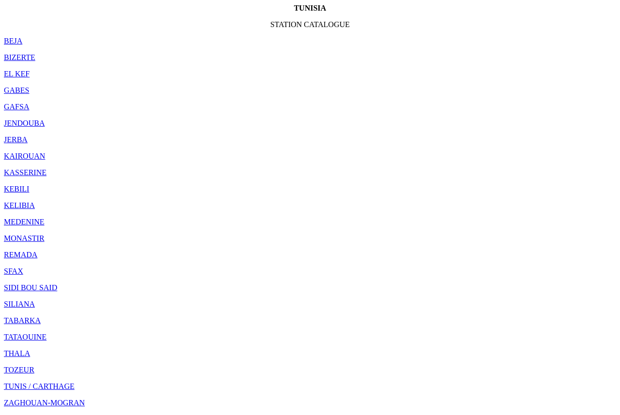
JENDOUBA (24, 123)
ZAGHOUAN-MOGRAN (44, 403)
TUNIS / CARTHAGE (39, 386)
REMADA (20, 255)
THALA (17, 353)
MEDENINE (24, 222)
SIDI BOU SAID (30, 287)
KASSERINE (25, 172)
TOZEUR (19, 370)
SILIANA (19, 304)
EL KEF (17, 74)
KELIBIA (19, 205)
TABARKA (22, 320)
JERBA (16, 139)
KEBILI (16, 189)
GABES (16, 90)
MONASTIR (24, 238)
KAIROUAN (24, 156)
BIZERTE (19, 57)
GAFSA (16, 107)
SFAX (13, 271)
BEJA (13, 41)
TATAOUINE (25, 337)
